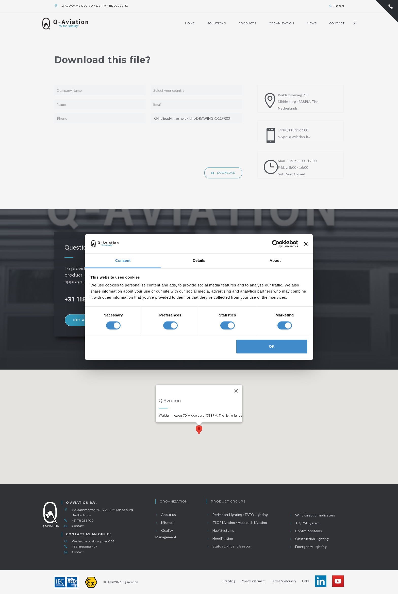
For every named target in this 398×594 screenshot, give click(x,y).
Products (247, 23)
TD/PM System (304, 523)
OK (272, 346)
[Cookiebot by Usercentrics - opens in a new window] (276, 244)
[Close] (236, 391)
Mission (164, 522)
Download (223, 172)
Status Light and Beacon (229, 546)
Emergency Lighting (308, 546)
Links (305, 581)
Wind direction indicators (312, 515)
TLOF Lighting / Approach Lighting (237, 522)
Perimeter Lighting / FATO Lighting (237, 514)
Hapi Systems (220, 530)
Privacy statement (253, 581)
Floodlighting (220, 538)
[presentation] (203, 147)
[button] (199, 430)
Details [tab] (199, 260)
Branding (229, 581)
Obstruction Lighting (309, 539)
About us (165, 514)
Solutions (216, 23)
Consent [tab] (123, 260)
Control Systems (305, 531)
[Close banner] (306, 244)
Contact (337, 23)
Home (190, 23)
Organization (281, 23)
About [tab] (275, 260)
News (312, 23)
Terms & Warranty (283, 581)
